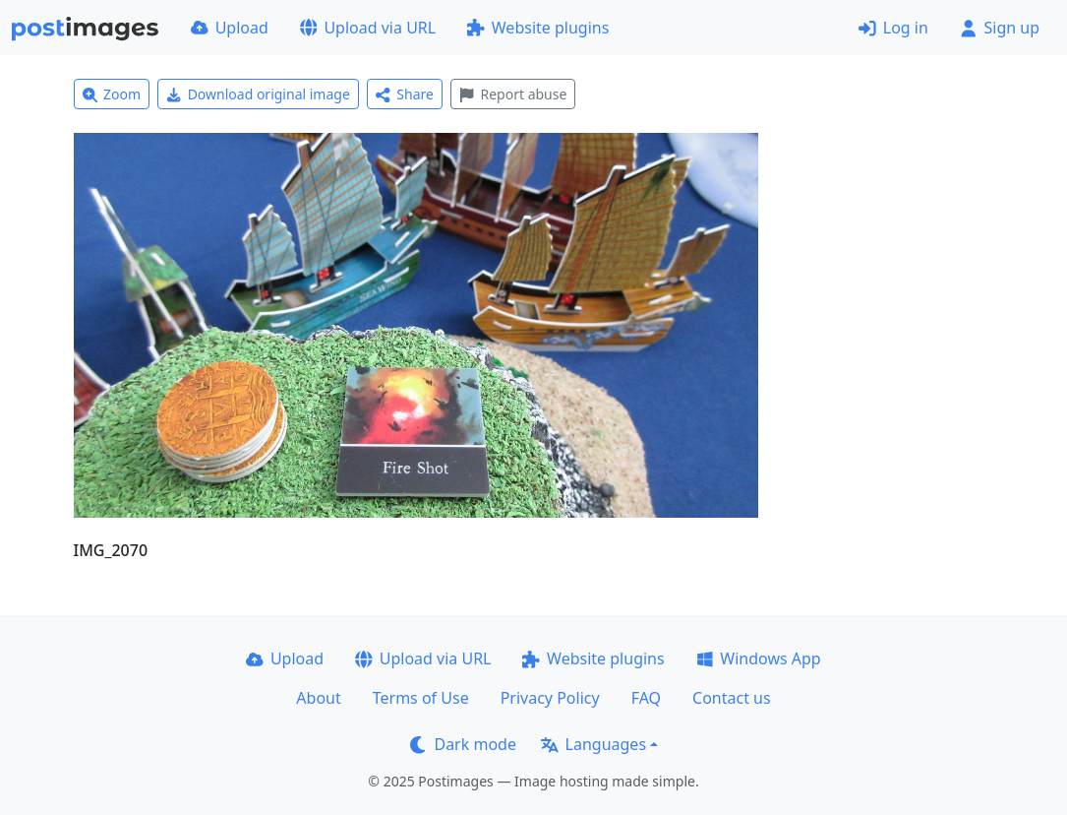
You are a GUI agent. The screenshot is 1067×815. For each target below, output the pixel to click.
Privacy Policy (550, 698)
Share (405, 94)
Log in (893, 27)
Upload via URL (368, 27)
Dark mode (463, 744)
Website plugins (538, 27)
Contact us (731, 698)
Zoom (112, 94)
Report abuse (512, 94)
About (318, 698)
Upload (229, 27)
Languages (593, 744)
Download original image (258, 94)
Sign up (999, 27)
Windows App (758, 658)
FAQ (646, 698)
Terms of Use (421, 698)
